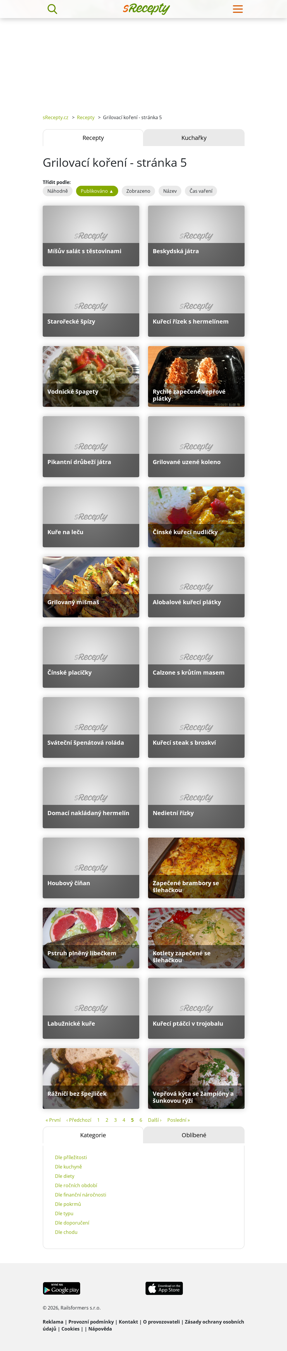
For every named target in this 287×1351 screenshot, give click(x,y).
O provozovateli (161, 1322)
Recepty (85, 117)
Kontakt (128, 1322)
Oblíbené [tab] (194, 1135)
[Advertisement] (143, 62)
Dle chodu (66, 1232)
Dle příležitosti (71, 1157)
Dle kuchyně (68, 1167)
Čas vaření (201, 191)
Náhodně (57, 191)
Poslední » (178, 1120)
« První (53, 1120)
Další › (154, 1120)
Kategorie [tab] (93, 1135)
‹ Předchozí (78, 1120)
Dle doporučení (72, 1223)
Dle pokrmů (68, 1204)
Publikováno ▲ (97, 191)
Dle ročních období (76, 1185)
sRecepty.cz (55, 117)
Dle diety (64, 1176)
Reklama (53, 1322)
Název (170, 191)
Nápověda (100, 1329)
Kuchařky (194, 138)
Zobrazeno (138, 191)
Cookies (70, 1329)
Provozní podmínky (91, 1322)
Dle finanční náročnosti (80, 1195)
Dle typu (64, 1213)
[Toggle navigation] (238, 9)
